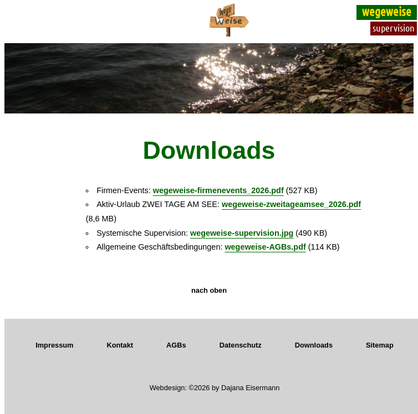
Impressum (54, 345)
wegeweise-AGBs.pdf (265, 246)
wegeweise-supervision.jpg (241, 233)
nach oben (209, 290)
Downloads (314, 345)
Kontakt (119, 345)
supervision (394, 28)
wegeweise (386, 11)
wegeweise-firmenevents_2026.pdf (218, 190)
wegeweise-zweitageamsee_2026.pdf (291, 204)
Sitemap (380, 345)
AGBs (176, 345)
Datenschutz (241, 345)
